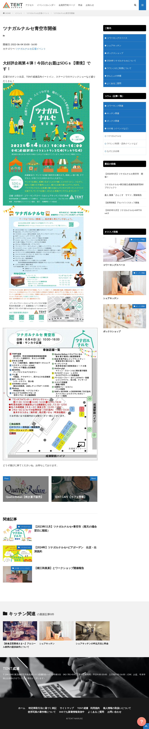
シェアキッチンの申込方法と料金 (92, 643)
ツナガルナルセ (25, 527)
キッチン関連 (113, 113)
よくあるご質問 (114, 83)
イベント (18, 13)
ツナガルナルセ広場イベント (37, 13)
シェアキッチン (114, 45)
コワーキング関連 (115, 105)
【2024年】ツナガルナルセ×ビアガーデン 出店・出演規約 (65, 549)
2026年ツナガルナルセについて (121, 60)
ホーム (21, 708)
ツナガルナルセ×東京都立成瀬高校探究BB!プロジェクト (124, 186)
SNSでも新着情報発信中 (71, 711)
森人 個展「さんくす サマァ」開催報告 (123, 195)
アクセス (29, 5)
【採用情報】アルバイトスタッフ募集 (122, 202)
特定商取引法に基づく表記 (42, 708)
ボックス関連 (113, 121)
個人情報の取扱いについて (117, 708)
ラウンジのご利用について (119, 68)
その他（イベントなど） (23, 568)
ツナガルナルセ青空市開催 (64, 13)
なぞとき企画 (113, 151)
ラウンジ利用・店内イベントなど (122, 143)
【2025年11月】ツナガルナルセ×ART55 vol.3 (123, 211)
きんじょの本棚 (114, 75)
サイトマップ (67, 708)
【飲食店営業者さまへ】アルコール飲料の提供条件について (19, 645)
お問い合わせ (114, 711)
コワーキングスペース (117, 38)
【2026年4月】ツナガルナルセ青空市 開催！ (124, 175)
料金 (80, 5)
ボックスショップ (115, 53)
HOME (8, 13)
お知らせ (90, 5)
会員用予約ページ (67, 5)
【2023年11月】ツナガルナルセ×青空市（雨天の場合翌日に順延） (65, 528)
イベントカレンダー (46, 5)
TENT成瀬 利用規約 (88, 708)
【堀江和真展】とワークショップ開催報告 (59, 568)
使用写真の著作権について (42, 711)
